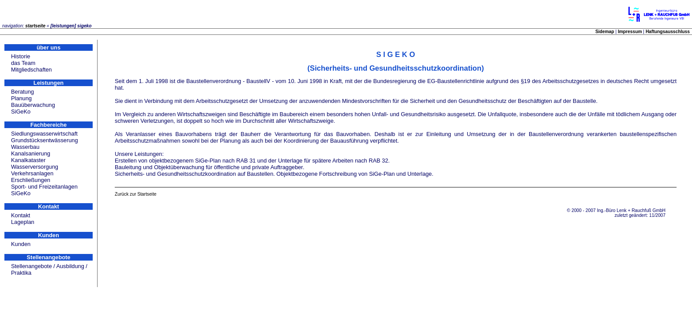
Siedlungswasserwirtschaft (44, 133)
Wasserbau (25, 147)
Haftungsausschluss (668, 31)
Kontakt (20, 215)
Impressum (630, 31)
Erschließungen (30, 180)
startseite (35, 25)
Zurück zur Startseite (135, 194)
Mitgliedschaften (31, 69)
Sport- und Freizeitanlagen (44, 186)
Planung (21, 98)
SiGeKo (20, 111)
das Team (23, 63)
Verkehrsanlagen (32, 173)
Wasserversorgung (34, 166)
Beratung (22, 91)
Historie (20, 56)
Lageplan (22, 222)
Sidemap (604, 31)
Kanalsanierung (30, 153)
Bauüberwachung (33, 105)
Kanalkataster (28, 160)
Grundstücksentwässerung (44, 140)
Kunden (20, 244)
